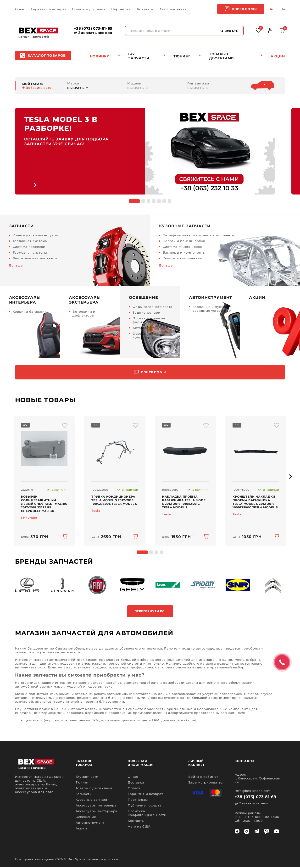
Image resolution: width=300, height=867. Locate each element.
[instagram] (246, 831)
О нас (20, 9)
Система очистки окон (182, 247)
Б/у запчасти (138, 56)
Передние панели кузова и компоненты (199, 235)
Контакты (145, 9)
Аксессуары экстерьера (97, 811)
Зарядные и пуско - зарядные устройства (212, 308)
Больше (16, 265)
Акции (278, 56)
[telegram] (256, 831)
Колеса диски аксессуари (35, 235)
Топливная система (30, 241)
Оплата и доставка (89, 9)
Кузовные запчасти (93, 799)
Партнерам (121, 9)
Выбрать (75, 88)
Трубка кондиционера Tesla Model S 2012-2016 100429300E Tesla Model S (114, 500)
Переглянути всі (150, 611)
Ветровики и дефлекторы (83, 313)
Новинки (100, 56)
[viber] (266, 831)
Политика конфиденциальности (147, 813)
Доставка (136, 782)
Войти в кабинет (203, 776)
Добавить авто (36, 87)
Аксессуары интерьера (96, 805)
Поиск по (241, 8)
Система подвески (29, 247)
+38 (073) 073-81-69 (93, 28)
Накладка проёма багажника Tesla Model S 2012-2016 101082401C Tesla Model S (184, 502)
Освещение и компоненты (144, 335)
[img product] (44, 448)
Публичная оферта (144, 805)
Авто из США (139, 826)
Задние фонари (146, 312)
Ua (282, 9)
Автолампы (142, 328)
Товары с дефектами (94, 788)
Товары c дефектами (221, 56)
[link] (145, 151)
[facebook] (237, 831)
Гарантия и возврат (48, 9)
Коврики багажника (31, 311)
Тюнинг (181, 56)
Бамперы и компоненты (184, 252)
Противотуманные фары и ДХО (149, 320)
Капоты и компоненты (182, 258)
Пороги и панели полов (184, 241)
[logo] (38, 30)
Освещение (86, 817)
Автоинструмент (90, 822)
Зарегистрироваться (206, 782)
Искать (229, 31)
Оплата (134, 788)
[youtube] (276, 831)
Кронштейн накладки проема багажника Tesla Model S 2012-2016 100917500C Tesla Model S (255, 502)
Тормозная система (30, 252)
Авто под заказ (172, 9)
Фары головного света (152, 307)
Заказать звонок (93, 33)
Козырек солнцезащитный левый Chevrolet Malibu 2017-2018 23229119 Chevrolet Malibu (44, 504)
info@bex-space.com (253, 791)
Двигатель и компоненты (35, 258)
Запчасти (84, 794)
